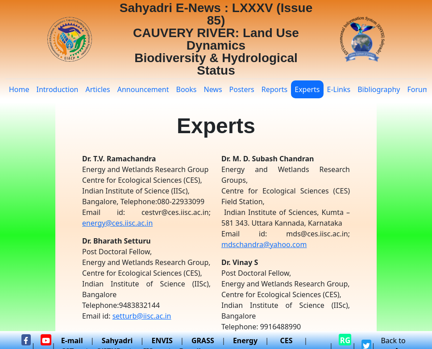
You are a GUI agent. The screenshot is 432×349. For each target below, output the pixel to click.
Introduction (58, 89)
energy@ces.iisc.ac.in (117, 223)
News (213, 89)
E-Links (339, 89)
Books (186, 89)
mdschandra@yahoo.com (264, 244)
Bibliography (378, 89)
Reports (275, 89)
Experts (307, 89)
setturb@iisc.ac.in (141, 316)
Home (19, 89)
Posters (241, 89)
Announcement (143, 89)
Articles (97, 89)
